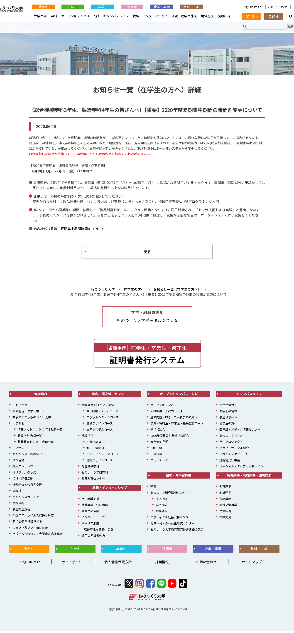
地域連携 (207, 16)
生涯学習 (225, 512)
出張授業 (156, 455)
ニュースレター (160, 461)
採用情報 (162, 563)
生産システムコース (99, 431)
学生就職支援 (90, 500)
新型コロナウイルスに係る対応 (33, 517)
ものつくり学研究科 (94, 474)
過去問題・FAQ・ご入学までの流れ (173, 419)
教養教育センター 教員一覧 (36, 443)
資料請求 (251, 16)
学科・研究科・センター (109, 395)
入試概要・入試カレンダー (168, 412)
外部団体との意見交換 (27, 486)
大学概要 (18, 425)
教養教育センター (93, 480)
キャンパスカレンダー (27, 498)
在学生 (73, 7)
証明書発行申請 (229, 461)
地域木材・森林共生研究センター (172, 525)
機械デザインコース (99, 425)
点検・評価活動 (22, 480)
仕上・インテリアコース (102, 455)
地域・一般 (191, 7)
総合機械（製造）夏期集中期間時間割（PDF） (69, 229)
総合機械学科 (90, 468)
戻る (147, 253)
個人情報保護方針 (118, 563)
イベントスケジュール (234, 455)
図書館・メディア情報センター (239, 431)
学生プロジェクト (231, 443)
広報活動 (18, 461)
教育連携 (225, 488)
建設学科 (87, 437)
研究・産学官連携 (184, 16)
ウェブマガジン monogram (30, 529)
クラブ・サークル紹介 (234, 449)
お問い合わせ (277, 7)
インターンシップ (93, 518)
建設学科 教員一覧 (30, 437)
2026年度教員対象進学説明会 (169, 437)
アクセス (18, 449)
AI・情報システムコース (102, 412)
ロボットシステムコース (102, 419)
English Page (252, 7)
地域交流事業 (228, 506)
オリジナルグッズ (24, 474)
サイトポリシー (74, 563)
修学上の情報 (228, 412)
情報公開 (18, 504)
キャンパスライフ (116, 16)
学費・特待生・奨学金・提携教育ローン (176, 425)
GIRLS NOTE (158, 449)
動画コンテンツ (22, 468)
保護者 (132, 7)
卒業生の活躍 (90, 512)
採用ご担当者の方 (93, 537)
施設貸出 (18, 492)
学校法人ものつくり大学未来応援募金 (37, 535)
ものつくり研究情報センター (169, 494)
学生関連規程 (21, 511)
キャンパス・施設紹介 (27, 455)
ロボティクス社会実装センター (170, 518)
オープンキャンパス (163, 406)
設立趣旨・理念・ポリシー (30, 412)
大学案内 (40, 16)
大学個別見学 (159, 443)
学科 (54, 16)
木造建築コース (96, 443)
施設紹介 (224, 16)
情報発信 (161, 512)
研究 (153, 488)
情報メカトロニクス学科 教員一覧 (40, 431)
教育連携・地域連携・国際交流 (249, 477)
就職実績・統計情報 (94, 506)
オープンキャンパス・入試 (80, 16)
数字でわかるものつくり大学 (31, 419)
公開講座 (225, 500)
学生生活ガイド (229, 406)
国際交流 (225, 518)
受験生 (43, 7)
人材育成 (161, 506)
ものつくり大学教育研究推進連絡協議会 (176, 531)
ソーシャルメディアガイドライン (241, 468)
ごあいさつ (19, 406)
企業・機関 (162, 7)
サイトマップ (252, 563)
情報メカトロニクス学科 (97, 406)
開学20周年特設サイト (27, 523)
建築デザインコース (99, 461)
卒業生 (102, 7)
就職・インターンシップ (150, 16)
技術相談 (161, 500)
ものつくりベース (231, 437)
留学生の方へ (228, 425)
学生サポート (228, 419)
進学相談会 (157, 431)
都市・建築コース (98, 449)
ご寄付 (273, 16)
